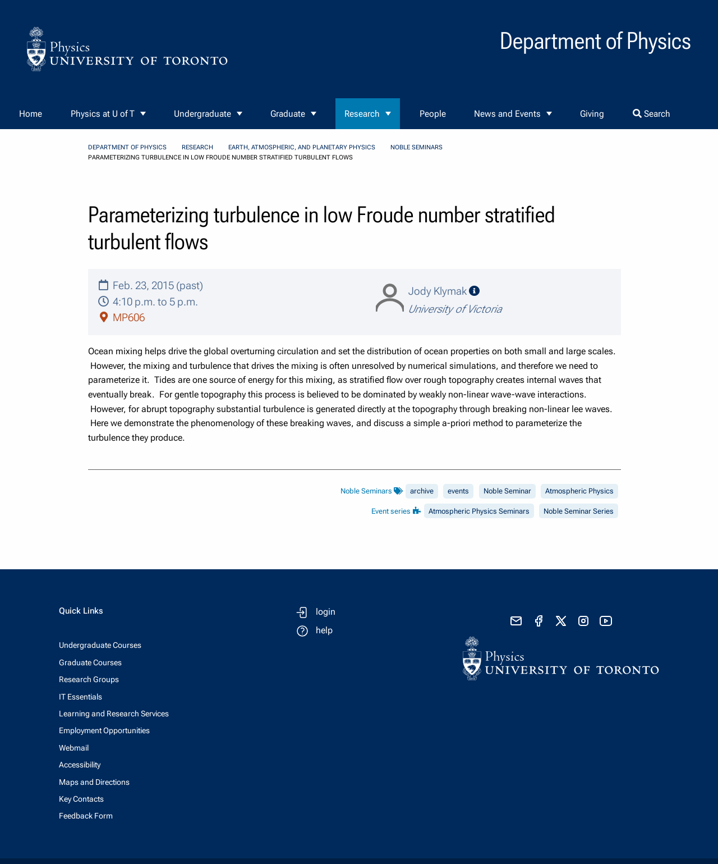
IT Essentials (80, 696)
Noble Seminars (416, 147)
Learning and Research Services (114, 713)
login (325, 611)
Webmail (74, 747)
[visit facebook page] (538, 621)
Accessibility (79, 764)
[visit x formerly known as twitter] (561, 621)
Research (362, 113)
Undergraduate (202, 113)
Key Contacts (81, 798)
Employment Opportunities (104, 730)
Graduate (287, 113)
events (458, 491)
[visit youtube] (606, 621)
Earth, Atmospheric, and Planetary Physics (301, 147)
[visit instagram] (583, 621)
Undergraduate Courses (100, 645)
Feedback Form (86, 815)
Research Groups (89, 679)
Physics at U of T (103, 113)
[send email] (516, 621)
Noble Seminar (507, 491)
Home (30, 113)
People (433, 113)
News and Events (507, 113)
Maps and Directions (94, 782)
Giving (592, 113)
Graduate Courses (90, 662)
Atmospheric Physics (579, 491)
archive (422, 491)
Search (651, 113)
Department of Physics (127, 147)
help (324, 630)
